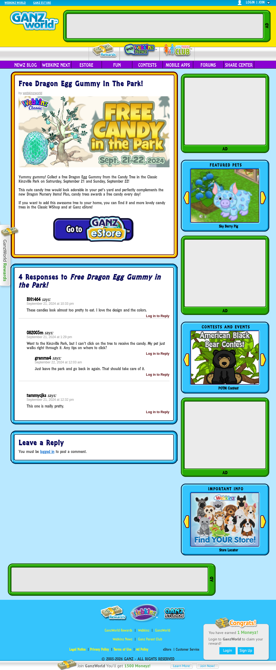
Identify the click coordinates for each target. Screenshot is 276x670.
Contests (147, 65)
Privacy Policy (99, 649)
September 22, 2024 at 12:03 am (58, 362)
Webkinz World (15, 3)
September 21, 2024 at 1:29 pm (49, 337)
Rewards (104, 50)
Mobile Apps (178, 65)
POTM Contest (228, 388)
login (250, 2)
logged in (47, 451)
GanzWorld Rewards (118, 630)
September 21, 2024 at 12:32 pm (50, 400)
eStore (86, 65)
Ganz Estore (42, 3)
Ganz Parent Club (150, 639)
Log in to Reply (158, 316)
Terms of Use (122, 649)
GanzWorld (162, 630)
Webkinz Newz (139, 50)
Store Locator (228, 550)
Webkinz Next (56, 65)
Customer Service (187, 649)
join (262, 2)
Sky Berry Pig (228, 226)
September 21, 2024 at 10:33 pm (50, 304)
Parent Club (177, 50)
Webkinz (143, 630)
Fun (117, 65)
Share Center (239, 65)
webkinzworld (32, 93)
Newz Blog (25, 65)
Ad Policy (142, 649)
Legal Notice (77, 649)
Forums (208, 65)
